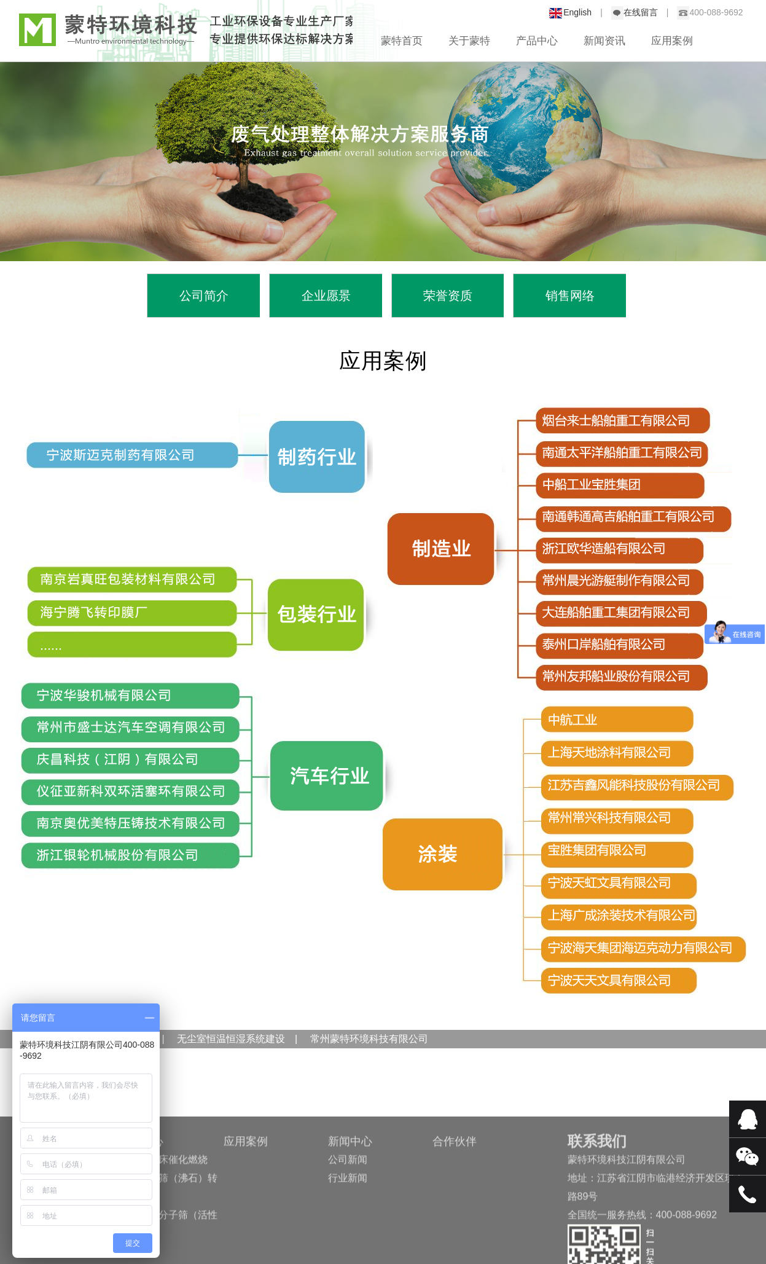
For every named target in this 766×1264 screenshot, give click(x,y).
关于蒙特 (469, 41)
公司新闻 (347, 1203)
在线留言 (640, 12)
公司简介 (204, 295)
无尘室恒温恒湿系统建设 (229, 1039)
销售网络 (570, 295)
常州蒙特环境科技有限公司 (369, 1039)
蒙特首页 (402, 41)
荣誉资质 (447, 295)
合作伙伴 (454, 1185)
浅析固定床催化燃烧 (163, 1203)
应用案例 (672, 41)
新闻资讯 (604, 41)
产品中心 (537, 41)
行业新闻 (347, 1222)
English (577, 12)
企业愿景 (326, 295)
